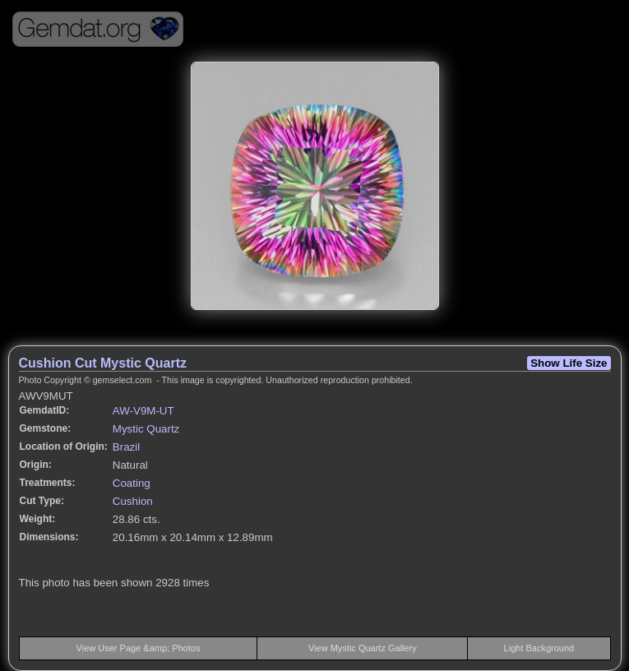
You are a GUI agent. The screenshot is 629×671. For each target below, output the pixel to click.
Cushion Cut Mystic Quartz (103, 363)
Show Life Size (568, 363)
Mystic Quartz (146, 429)
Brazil (126, 447)
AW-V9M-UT (143, 411)
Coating (131, 483)
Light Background (539, 648)
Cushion (133, 501)
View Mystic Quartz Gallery (362, 648)
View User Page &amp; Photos (138, 648)
